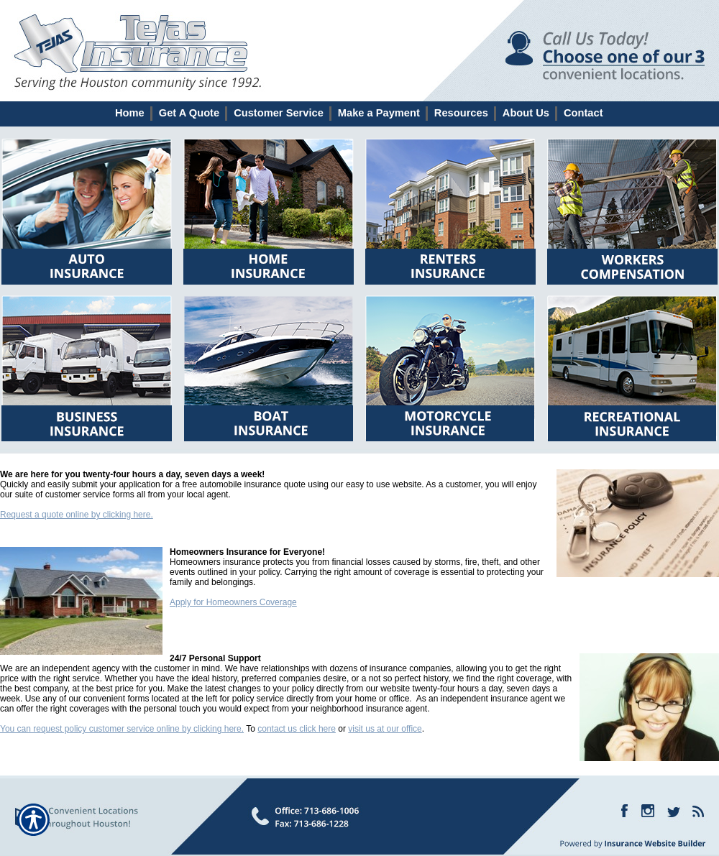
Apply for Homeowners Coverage (233, 602)
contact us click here (296, 729)
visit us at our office (385, 729)
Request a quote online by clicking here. (76, 515)
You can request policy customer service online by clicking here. (122, 729)
